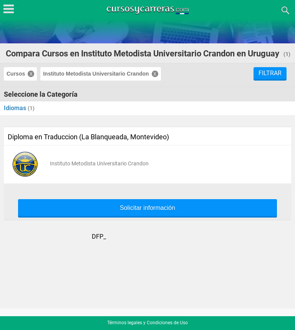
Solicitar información (147, 208)
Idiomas (16, 108)
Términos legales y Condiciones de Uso (147, 322)
